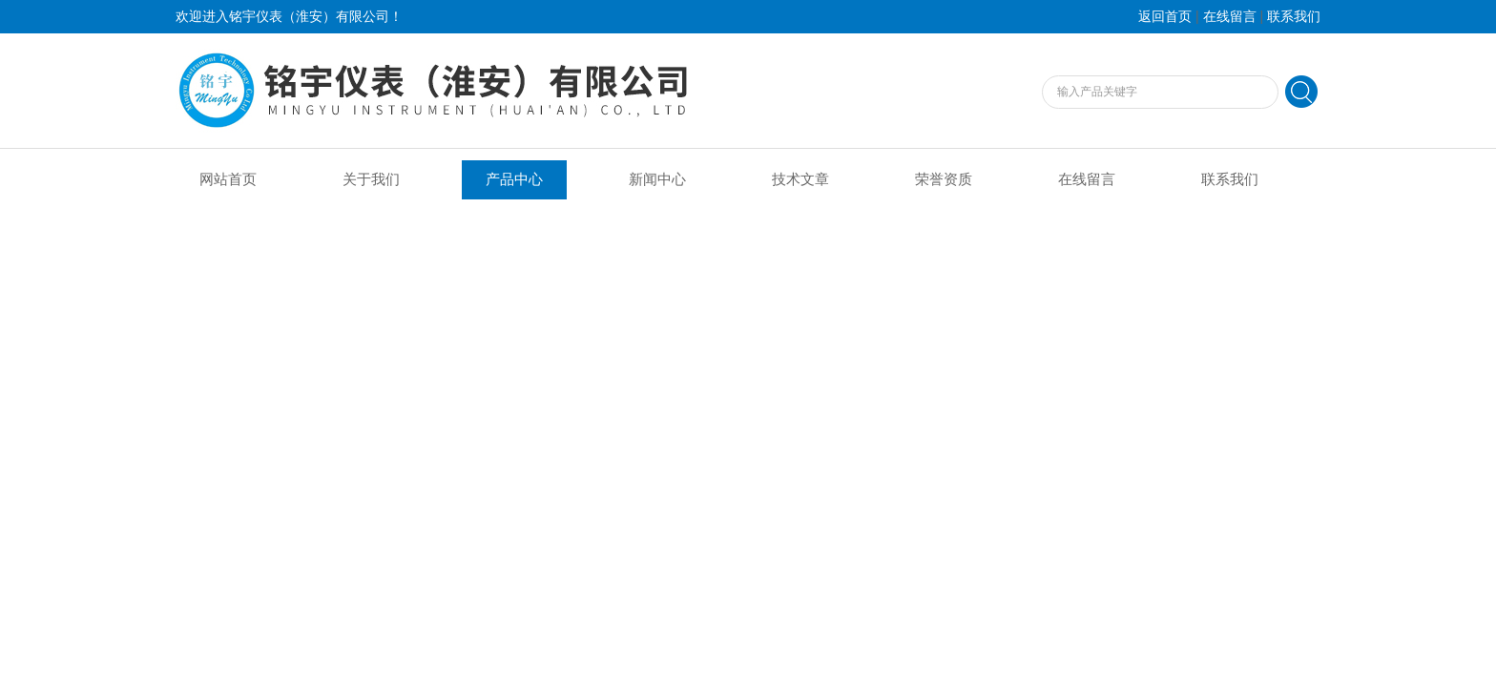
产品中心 (514, 179)
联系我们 (1293, 17)
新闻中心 (657, 179)
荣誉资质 (943, 179)
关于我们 (371, 179)
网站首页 (228, 179)
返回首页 (1165, 17)
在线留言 (1230, 17)
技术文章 (800, 179)
